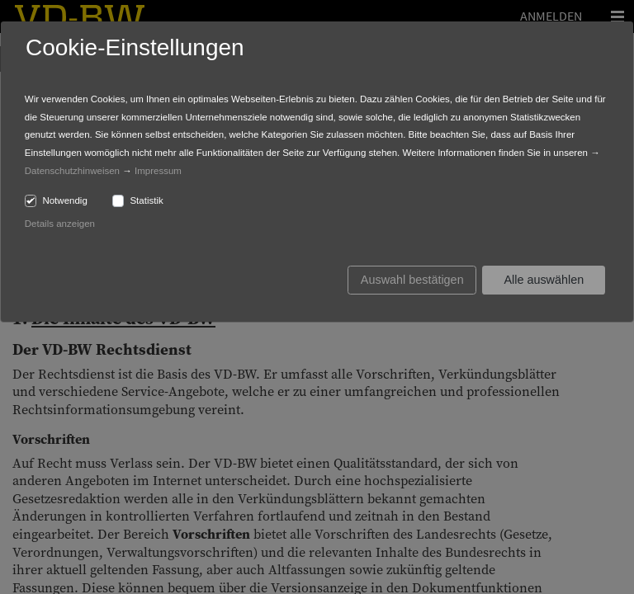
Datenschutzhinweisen (72, 171)
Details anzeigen (60, 224)
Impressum (158, 171)
